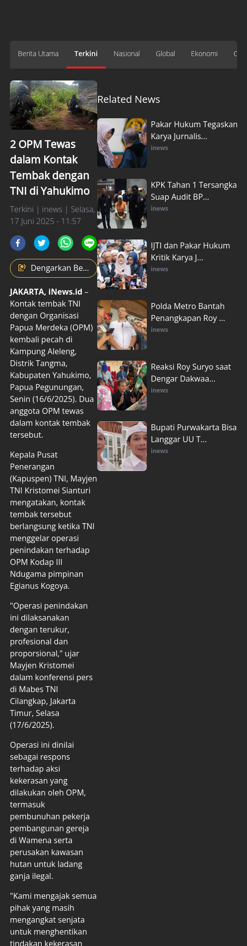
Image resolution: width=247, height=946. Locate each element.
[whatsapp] (65, 243)
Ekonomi (204, 53)
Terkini (86, 53)
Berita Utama (38, 53)
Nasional (127, 53)
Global (165, 53)
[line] (89, 243)
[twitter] (42, 243)
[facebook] (18, 243)
